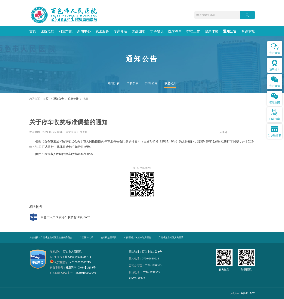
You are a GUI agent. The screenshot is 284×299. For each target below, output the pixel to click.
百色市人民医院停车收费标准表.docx (68, 154)
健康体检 (211, 31)
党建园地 (138, 31)
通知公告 (229, 31)
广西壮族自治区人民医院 (171, 237)
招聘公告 (133, 83)
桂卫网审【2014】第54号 (73, 267)
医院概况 (47, 31)
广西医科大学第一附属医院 (137, 237)
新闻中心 (84, 31)
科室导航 (66, 31)
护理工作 (193, 31)
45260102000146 (73, 272)
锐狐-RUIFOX (248, 293)
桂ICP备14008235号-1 (70, 256)
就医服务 (102, 31)
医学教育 (175, 31)
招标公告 (151, 83)
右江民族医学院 (108, 237)
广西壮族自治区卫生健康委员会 (56, 237)
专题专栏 (248, 31)
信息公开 (170, 83)
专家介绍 (120, 31)
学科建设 (157, 31)
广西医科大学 (86, 237)
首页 (32, 31)
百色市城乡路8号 (152, 251)
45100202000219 (70, 262)
